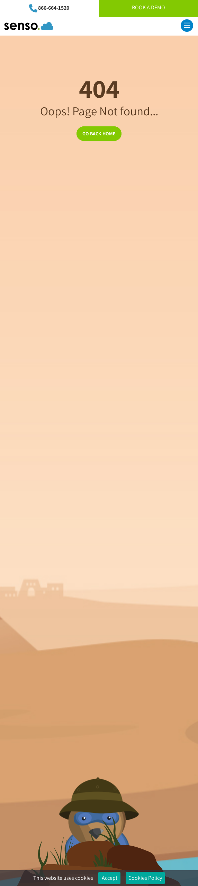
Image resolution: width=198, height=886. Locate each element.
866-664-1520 (53, 7)
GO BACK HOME (99, 134)
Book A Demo (148, 7)
